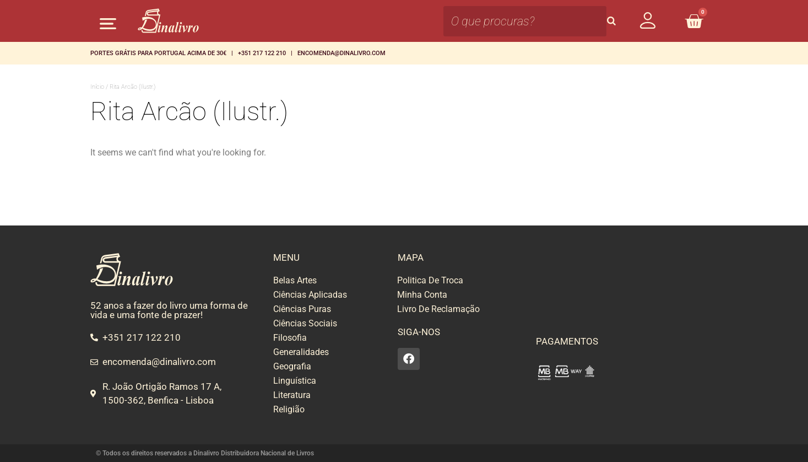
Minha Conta (422, 294)
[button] (108, 23)
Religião (289, 409)
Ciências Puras (302, 309)
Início (97, 86)
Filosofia (290, 337)
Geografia (292, 366)
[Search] (611, 21)
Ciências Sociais (305, 323)
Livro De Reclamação (438, 309)
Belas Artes (295, 280)
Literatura (292, 395)
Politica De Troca (430, 280)
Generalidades (301, 352)
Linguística (294, 380)
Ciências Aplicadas (310, 294)
